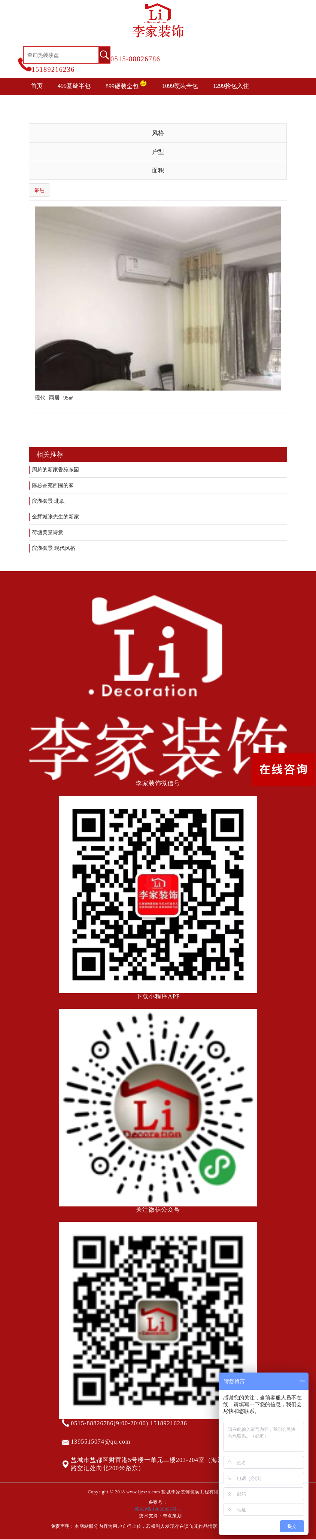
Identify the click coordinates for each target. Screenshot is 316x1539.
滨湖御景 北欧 (48, 501)
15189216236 (53, 69)
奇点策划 (172, 1515)
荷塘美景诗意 (47, 532)
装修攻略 (159, 103)
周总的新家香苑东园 (55, 469)
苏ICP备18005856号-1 (158, 1509)
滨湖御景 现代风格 (53, 548)
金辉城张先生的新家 (55, 517)
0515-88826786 (135, 59)
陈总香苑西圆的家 (53, 485)
